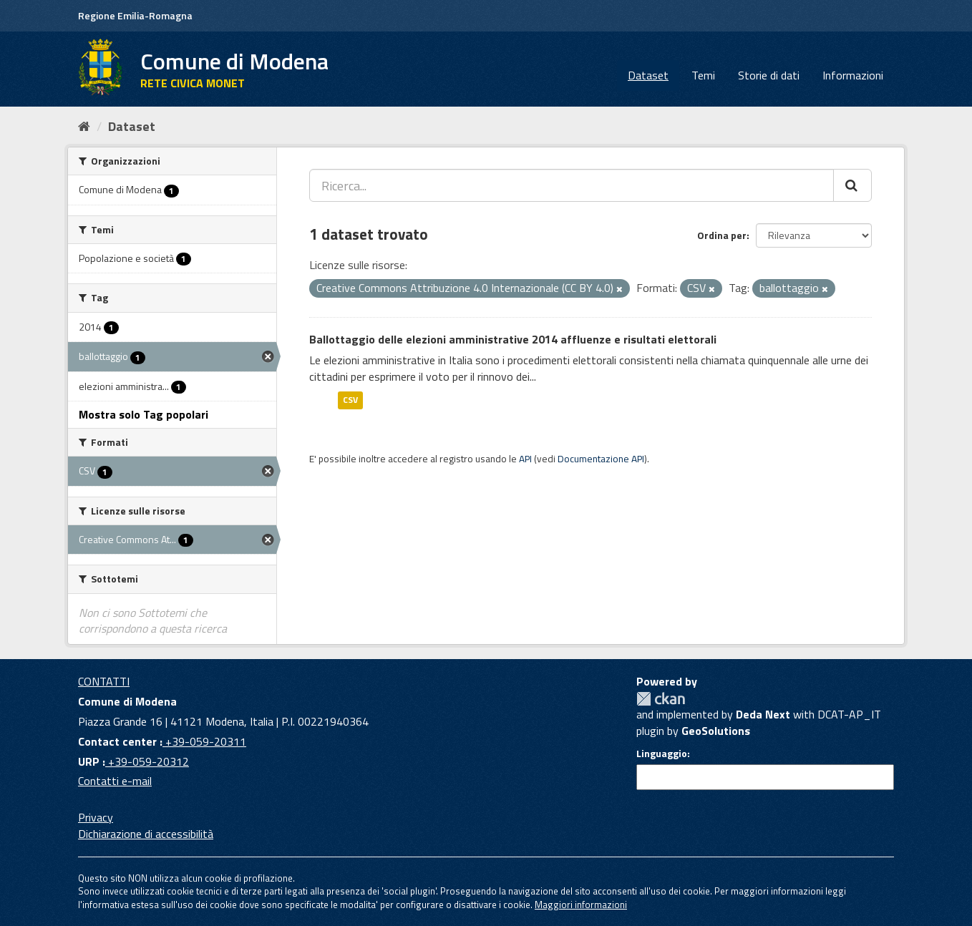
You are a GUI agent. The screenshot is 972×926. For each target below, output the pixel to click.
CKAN (660, 698)
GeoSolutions (715, 730)
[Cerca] (852, 185)
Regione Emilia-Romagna (135, 15)
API (525, 459)
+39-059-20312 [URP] (147, 761)
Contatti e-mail (115, 780)
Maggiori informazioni (581, 904)
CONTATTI (104, 681)
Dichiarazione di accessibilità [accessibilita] (145, 833)
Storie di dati (769, 75)
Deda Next (763, 714)
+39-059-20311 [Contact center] (204, 741)
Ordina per (722, 235)
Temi (703, 75)
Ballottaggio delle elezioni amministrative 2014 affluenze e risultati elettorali (512, 339)
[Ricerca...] (571, 185)
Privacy (95, 817)
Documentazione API (601, 459)
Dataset (648, 75)
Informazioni (852, 75)
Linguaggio (661, 753)
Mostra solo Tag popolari (143, 414)
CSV (350, 399)
